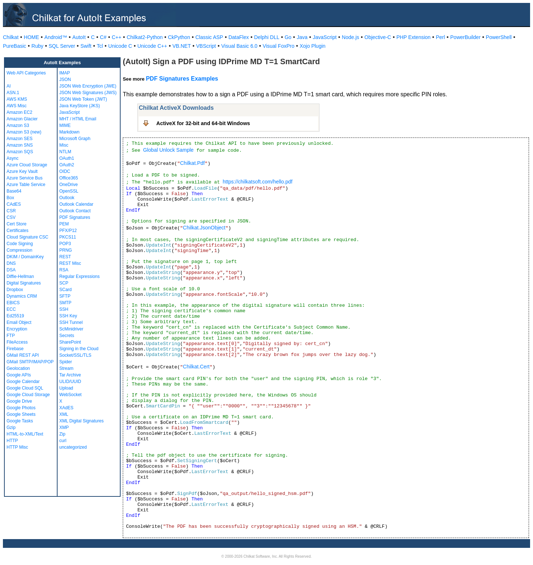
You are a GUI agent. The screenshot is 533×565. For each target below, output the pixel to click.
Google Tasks (20, 420)
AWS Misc (17, 105)
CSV (11, 217)
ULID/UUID (70, 381)
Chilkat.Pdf (192, 163)
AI (9, 86)
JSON (65, 79)
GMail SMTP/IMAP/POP (30, 361)
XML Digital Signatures (81, 420)
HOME (31, 37)
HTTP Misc (17, 447)
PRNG (65, 250)
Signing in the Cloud (78, 348)
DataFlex (238, 37)
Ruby (37, 46)
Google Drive (19, 401)
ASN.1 (13, 92)
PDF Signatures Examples (182, 79)
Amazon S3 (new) (24, 132)
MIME (65, 125)
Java (302, 37)
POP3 (65, 243)
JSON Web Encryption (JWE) (87, 86)
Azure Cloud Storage (27, 164)
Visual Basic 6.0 (239, 46)
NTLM (65, 151)
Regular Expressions (79, 276)
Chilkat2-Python (145, 37)
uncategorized (73, 447)
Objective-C (377, 37)
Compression (19, 250)
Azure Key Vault (22, 171)
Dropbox (15, 289)
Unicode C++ (152, 46)
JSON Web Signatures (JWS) (88, 92)
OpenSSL (68, 191)
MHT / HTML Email (77, 118)
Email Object (19, 322)
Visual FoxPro (278, 46)
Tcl (100, 46)
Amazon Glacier (22, 118)
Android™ (55, 37)
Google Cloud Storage (28, 394)
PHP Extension (413, 37)
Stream (66, 368)
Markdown (69, 132)
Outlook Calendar (76, 204)
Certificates (17, 230)
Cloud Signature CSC (27, 237)
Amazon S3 (18, 125)
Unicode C (120, 46)
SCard (65, 289)
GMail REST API (23, 355)
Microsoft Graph (74, 138)
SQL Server (62, 46)
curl (62, 440)
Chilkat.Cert (196, 366)
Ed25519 (15, 315)
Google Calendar (23, 381)
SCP (63, 283)
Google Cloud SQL (25, 388)
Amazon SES (19, 138)
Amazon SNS (20, 145)
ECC (11, 309)
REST (65, 256)
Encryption (17, 329)
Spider (65, 361)
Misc (63, 145)
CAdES (14, 204)
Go (288, 37)
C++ (116, 37)
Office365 (68, 178)
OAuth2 (66, 164)
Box (10, 197)
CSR (11, 210)
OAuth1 (66, 158)
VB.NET (181, 46)
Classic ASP (209, 37)
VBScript (206, 46)
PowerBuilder (465, 37)
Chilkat (11, 37)
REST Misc (70, 263)
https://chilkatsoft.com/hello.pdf (257, 182)
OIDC (64, 171)
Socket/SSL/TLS (75, 355)
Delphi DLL (266, 37)
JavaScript (325, 37)
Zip (62, 434)
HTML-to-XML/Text (25, 434)
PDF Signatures (74, 217)
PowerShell (499, 37)
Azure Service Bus (25, 178)
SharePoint (70, 342)
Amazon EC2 (19, 112)
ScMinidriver (71, 329)
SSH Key (68, 315)
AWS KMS (17, 99)
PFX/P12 (68, 230)
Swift (86, 46)
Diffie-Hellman (20, 276)
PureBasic (14, 46)
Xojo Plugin (313, 46)
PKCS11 (67, 237)
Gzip (11, 427)
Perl (440, 37)
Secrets (66, 335)
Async (13, 158)
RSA (63, 269)
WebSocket (70, 394)
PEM (64, 224)
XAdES (66, 407)
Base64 (14, 191)
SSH (63, 309)
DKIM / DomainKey (25, 256)
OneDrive (68, 184)
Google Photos (21, 407)
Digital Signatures (24, 283)
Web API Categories (26, 73)
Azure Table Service (26, 184)
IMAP (64, 73)
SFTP (65, 296)
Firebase (15, 348)
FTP (11, 335)
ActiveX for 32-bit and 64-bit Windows (203, 123)
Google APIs (19, 375)
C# (103, 37)
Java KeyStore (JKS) (79, 105)
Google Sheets (21, 414)
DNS (11, 263)
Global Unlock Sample (168, 150)
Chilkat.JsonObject (204, 228)
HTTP (12, 440)
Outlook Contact (75, 210)
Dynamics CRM (22, 296)
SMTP (65, 302)
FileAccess (17, 342)
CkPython (179, 37)
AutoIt (79, 37)
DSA (11, 269)
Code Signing (20, 243)
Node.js (350, 37)
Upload (66, 388)
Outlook (66, 197)
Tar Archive (70, 375)
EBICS (13, 302)
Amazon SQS (20, 151)
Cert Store (17, 224)
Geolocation (18, 368)
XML (63, 414)
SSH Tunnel (71, 322)
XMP (64, 427)
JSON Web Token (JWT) (83, 99)
